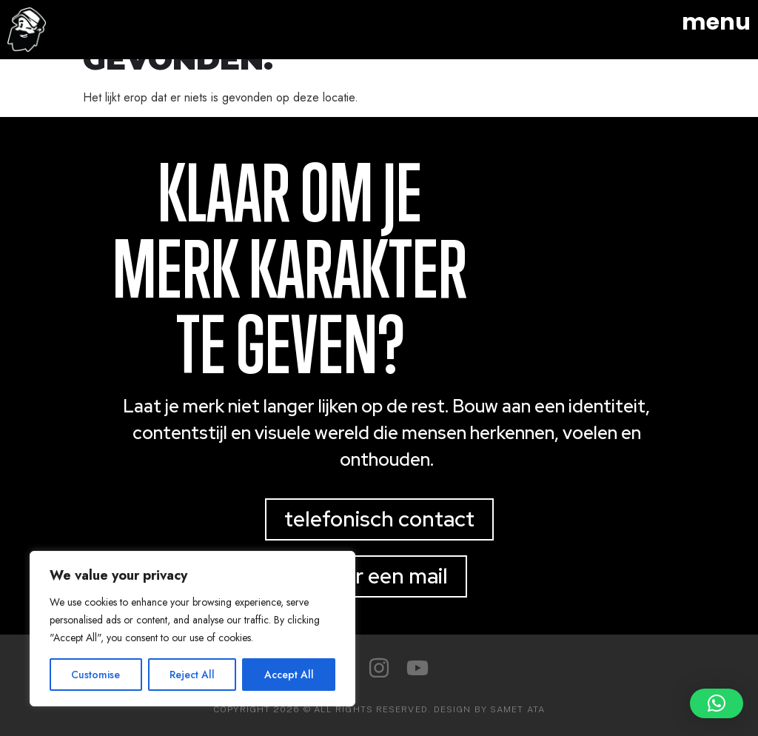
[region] (192, 628)
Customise (95, 674)
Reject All (192, 674)
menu (716, 22)
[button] (716, 703)
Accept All (289, 674)
